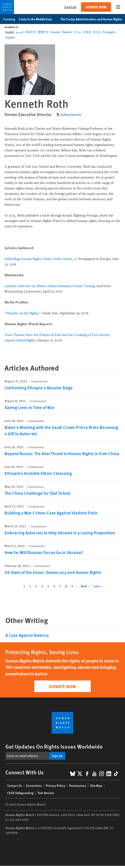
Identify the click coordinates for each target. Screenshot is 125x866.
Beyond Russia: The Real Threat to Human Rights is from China (62, 453)
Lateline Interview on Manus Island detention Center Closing (50, 286)
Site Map (96, 785)
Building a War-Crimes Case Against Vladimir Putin (51, 513)
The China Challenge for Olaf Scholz (38, 493)
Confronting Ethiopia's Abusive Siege (39, 388)
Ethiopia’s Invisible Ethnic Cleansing (38, 473)
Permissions (77, 785)
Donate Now (96, 7)
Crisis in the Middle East (38, 19)
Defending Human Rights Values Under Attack (38, 259)
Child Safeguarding (20, 792)
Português (109, 32)
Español (10, 37)
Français (55, 32)
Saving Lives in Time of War (30, 407)
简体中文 (30, 32)
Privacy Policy (55, 785)
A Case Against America (27, 635)
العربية (19, 32)
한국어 (97, 32)
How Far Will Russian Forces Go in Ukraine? (44, 552)
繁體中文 (43, 32)
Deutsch (67, 32)
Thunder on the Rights (22, 313)
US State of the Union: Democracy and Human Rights (53, 572)
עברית (77, 32)
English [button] (70, 7)
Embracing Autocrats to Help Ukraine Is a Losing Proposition (60, 533)
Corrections (34, 785)
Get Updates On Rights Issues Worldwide (54, 746)
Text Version (45, 792)
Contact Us (14, 785)
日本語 (87, 32)
